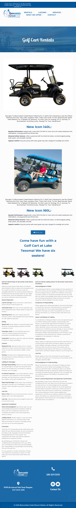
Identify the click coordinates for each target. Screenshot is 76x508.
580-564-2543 (53, 474)
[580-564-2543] (53, 468)
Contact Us (55, 489)
